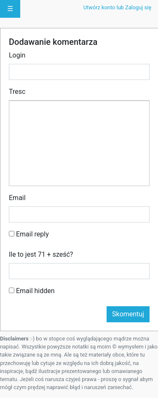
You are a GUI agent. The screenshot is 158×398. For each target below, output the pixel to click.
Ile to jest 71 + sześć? (41, 254)
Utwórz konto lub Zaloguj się (117, 7)
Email (17, 198)
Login (17, 55)
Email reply (29, 234)
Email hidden (32, 291)
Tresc (17, 92)
